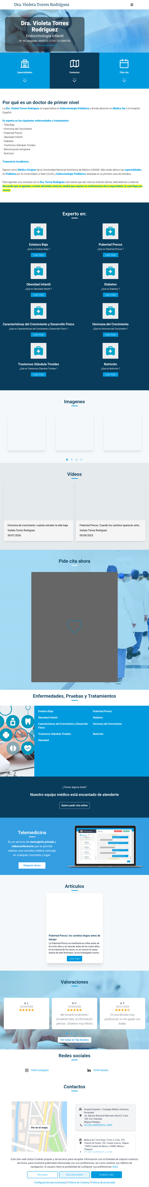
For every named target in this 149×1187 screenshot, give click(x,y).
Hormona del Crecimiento (107, 723)
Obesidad (43, 740)
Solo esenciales (74, 1174)
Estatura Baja (45, 711)
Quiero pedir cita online (74, 805)
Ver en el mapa (39, 1127)
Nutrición (98, 733)
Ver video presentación (44, 45)
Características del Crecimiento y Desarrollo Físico (63, 725)
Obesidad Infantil (47, 717)
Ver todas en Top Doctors (74, 1039)
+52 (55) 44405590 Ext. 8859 (98, 1125)
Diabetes (98, 717)
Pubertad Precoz (102, 711)
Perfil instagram (40, 1070)
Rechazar (42, 1174)
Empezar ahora (32, 865)
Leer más (38, 254)
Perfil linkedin (100, 1070)
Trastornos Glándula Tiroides (54, 733)
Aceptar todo (106, 1174)
